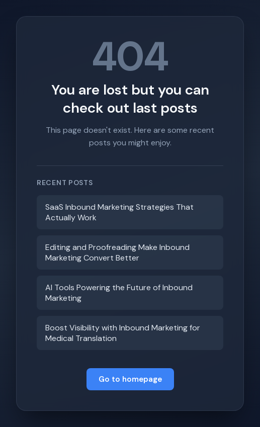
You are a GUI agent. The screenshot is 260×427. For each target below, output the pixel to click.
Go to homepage (130, 379)
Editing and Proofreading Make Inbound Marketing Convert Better (117, 252)
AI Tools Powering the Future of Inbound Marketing (119, 292)
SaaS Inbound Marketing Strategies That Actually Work (119, 212)
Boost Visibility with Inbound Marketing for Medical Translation (122, 333)
